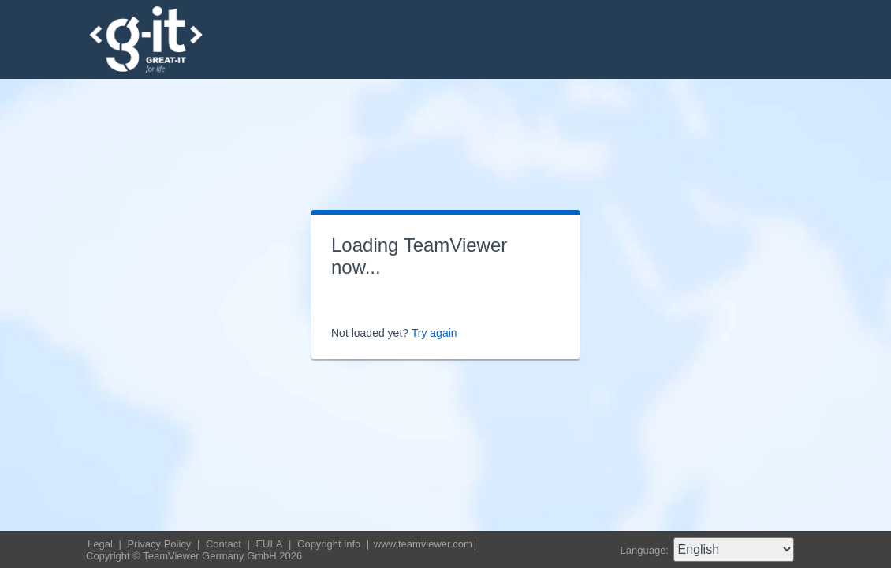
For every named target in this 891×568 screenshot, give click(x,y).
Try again (434, 333)
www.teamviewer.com (423, 544)
